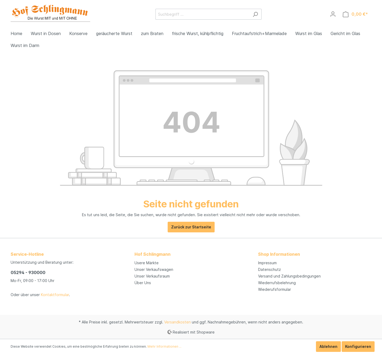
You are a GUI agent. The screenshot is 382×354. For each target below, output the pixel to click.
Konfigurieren (358, 346)
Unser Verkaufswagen (153, 269)
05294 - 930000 (28, 272)
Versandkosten (177, 322)
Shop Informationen (279, 254)
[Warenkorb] (355, 14)
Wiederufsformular (274, 289)
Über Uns (142, 282)
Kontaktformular (55, 294)
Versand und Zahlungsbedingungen (289, 276)
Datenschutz (269, 269)
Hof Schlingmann (152, 254)
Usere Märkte (146, 263)
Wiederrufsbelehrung (277, 282)
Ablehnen (328, 346)
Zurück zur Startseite (191, 227)
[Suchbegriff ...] (202, 14)
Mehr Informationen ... (164, 346)
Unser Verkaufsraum (152, 276)
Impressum (267, 263)
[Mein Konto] (333, 14)
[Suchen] (255, 14)
